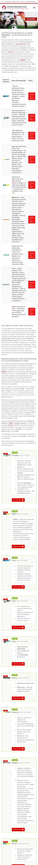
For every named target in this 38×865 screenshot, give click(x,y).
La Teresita (19, 839)
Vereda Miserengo (19, 817)
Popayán (19, 823)
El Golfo (27, 212)
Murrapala (19, 848)
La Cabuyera (19, 858)
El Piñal (19, 836)
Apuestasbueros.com (23, 44)
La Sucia (19, 845)
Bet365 (10, 52)
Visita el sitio (18, 257)
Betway (4, 129)
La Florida (19, 833)
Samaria (19, 814)
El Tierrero (19, 842)
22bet (11, 180)
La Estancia (19, 855)
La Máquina (19, 827)
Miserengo (19, 820)
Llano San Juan (19, 852)
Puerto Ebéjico (19, 830)
